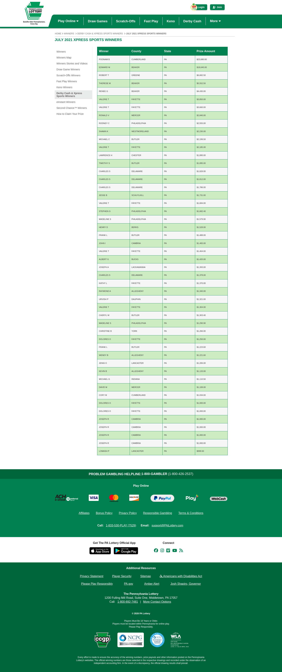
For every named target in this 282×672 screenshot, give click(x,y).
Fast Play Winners (66, 81)
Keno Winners (64, 87)
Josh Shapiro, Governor (185, 583)
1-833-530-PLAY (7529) (121, 525)
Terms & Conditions (190, 513)
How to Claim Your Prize (70, 113)
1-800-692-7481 (127, 601)
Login (199, 8)
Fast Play (151, 21)
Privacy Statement (91, 576)
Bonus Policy (104, 513)
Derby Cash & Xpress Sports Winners (100, 33)
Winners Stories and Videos (72, 63)
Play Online (68, 21)
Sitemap (145, 576)
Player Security (121, 576)
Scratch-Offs (125, 21)
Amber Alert (151, 583)
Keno (171, 21)
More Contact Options (157, 601)
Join (217, 7)
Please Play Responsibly (97, 583)
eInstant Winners (65, 102)
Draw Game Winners (68, 69)
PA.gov (128, 583)
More (216, 21)
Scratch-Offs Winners (68, 75)
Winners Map (63, 57)
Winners (69, 33)
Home (58, 33)
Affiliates (84, 513)
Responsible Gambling (157, 513)
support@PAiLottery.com (167, 525)
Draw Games (98, 21)
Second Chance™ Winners (71, 108)
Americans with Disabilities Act (181, 576)
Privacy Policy (128, 513)
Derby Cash (192, 21)
